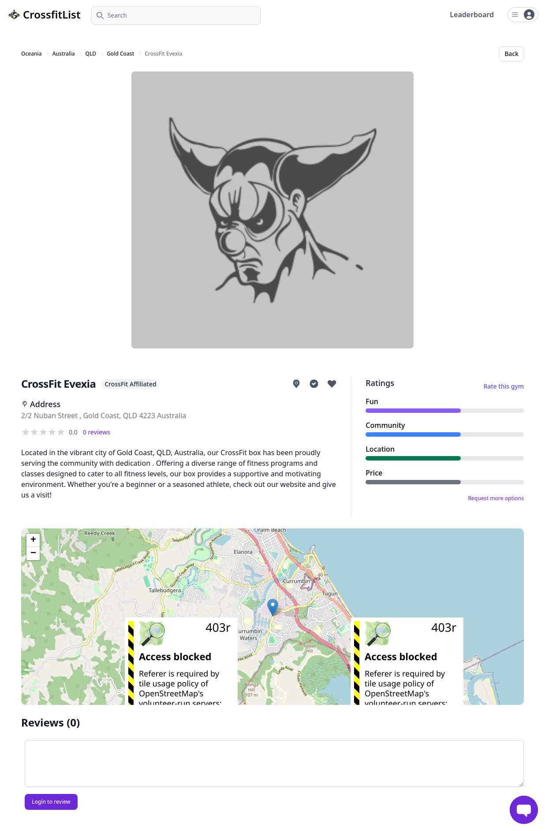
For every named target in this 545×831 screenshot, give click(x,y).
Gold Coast (120, 53)
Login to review (51, 801)
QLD (91, 53)
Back (511, 53)
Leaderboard (472, 14)
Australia (63, 53)
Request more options (496, 498)
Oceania (31, 53)
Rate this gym (503, 386)
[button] (272, 608)
